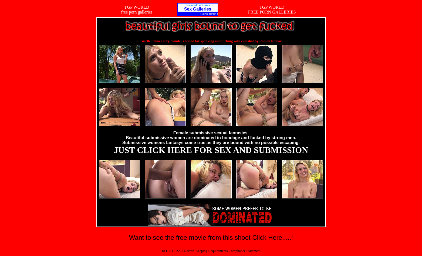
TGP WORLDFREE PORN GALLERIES (272, 9)
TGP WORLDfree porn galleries (136, 9)
